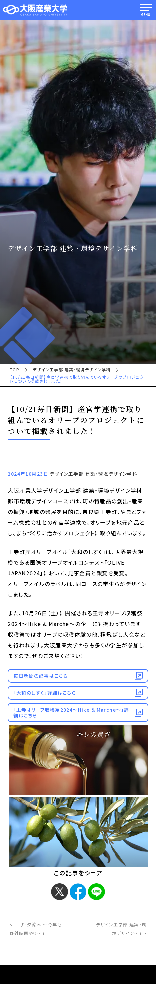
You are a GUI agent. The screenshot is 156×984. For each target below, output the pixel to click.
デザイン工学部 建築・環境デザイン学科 (72, 370)
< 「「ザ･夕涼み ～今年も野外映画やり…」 (35, 928)
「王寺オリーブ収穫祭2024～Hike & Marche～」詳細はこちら (71, 712)
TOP (14, 370)
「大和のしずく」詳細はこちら (44, 692)
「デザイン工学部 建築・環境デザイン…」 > (119, 928)
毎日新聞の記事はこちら (40, 675)
